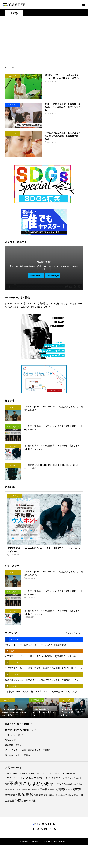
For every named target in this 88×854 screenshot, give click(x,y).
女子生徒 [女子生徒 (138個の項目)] (42, 789)
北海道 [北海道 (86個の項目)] (17, 790)
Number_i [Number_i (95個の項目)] (33, 774)
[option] (14, 708)
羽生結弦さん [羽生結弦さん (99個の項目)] (74, 795)
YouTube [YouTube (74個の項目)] (61, 774)
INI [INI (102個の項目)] (23, 774)
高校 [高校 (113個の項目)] (34, 800)
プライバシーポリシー (15, 735)
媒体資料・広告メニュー (16, 745)
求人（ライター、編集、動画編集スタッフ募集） (28, 750)
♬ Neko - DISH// (42, 307)
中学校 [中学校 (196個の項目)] (59, 784)
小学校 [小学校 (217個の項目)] (60, 789)
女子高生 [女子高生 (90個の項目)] (52, 789)
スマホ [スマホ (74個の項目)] (39, 778)
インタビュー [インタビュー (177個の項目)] (28, 777)
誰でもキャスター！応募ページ (19, 755)
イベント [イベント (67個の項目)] (16, 778)
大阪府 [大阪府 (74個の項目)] (34, 789)
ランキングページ (73, 633)
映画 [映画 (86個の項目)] (36, 795)
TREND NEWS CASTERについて (21, 730)
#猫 (33, 307)
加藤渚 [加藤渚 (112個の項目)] (10, 789)
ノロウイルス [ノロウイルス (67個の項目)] (55, 778)
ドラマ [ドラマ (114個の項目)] (46, 778)
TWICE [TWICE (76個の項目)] (55, 774)
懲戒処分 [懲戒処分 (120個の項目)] (12, 795)
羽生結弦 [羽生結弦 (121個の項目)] (62, 795)
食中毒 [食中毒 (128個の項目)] (27, 800)
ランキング (10, 740)
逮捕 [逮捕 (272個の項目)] (20, 800)
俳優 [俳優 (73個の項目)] (74, 784)
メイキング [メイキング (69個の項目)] (65, 778)
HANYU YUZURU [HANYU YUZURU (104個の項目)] (13, 774)
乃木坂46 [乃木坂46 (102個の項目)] (68, 784)
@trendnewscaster (14, 303)
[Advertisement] (44, 43)
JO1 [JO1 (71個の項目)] (27, 774)
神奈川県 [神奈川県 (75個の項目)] (53, 795)
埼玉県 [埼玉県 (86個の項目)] (24, 790)
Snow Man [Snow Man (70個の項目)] (42, 774)
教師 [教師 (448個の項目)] (21, 795)
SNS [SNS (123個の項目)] (49, 773)
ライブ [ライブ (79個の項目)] (72, 778)
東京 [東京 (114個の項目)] (41, 795)
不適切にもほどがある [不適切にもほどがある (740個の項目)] (31, 783)
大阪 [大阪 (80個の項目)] (29, 790)
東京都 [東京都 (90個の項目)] (47, 795)
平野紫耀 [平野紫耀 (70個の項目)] (69, 789)
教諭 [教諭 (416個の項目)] (29, 795)
